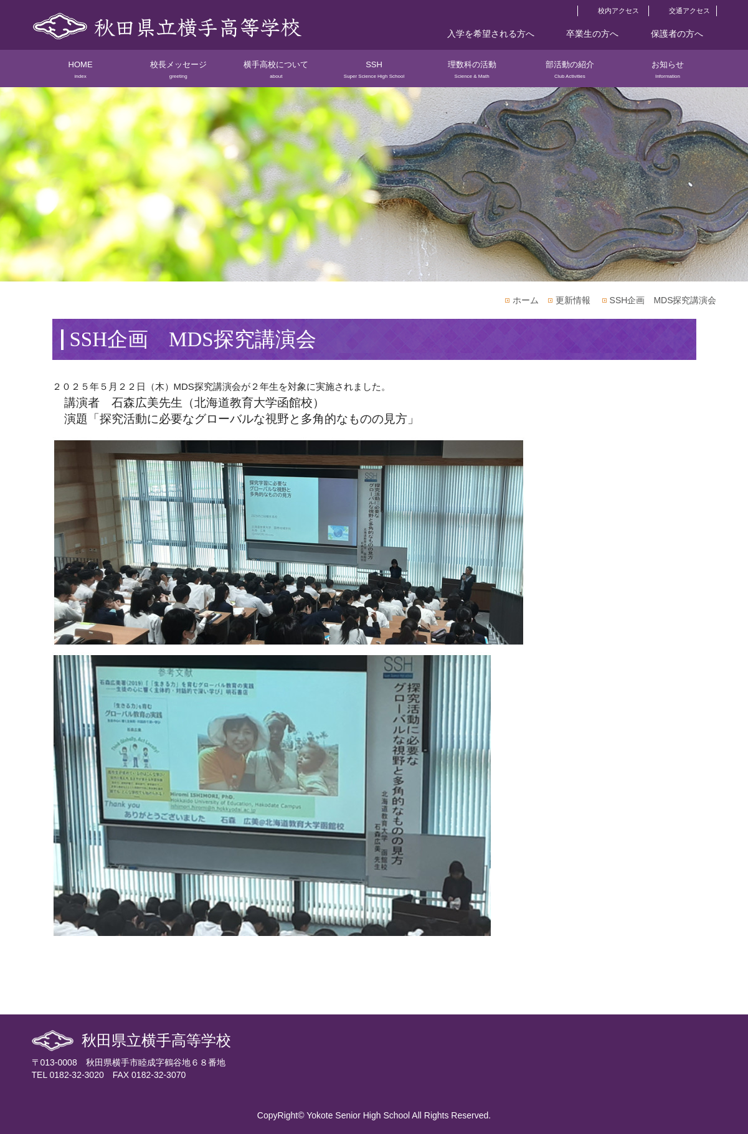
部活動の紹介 (569, 73)
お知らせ (667, 73)
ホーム (526, 300)
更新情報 (573, 300)
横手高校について (276, 73)
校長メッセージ (178, 73)
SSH (374, 73)
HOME (81, 73)
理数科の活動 (472, 73)
